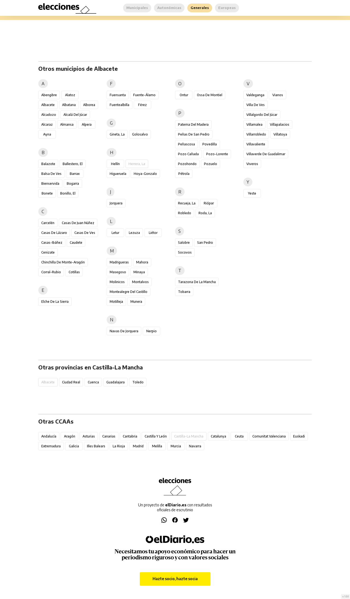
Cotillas (74, 272)
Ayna (47, 134)
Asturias (89, 436)
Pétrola (183, 174)
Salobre (184, 242)
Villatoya (280, 134)
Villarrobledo (256, 134)
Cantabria (130, 436)
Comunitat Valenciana (269, 436)
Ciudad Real (71, 382)
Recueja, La (187, 203)
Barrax (75, 174)
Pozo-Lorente (217, 154)
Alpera (87, 124)
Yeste (252, 193)
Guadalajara (115, 382)
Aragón (69, 436)
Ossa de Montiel (209, 95)
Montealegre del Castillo (128, 292)
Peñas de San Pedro (193, 134)
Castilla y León (156, 436)
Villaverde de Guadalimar (265, 154)
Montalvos (140, 282)
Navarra (195, 446)
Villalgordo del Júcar (261, 115)
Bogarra (73, 183)
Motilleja (116, 302)
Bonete (47, 193)
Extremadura (51, 446)
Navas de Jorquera (124, 331)
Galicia (74, 446)
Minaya (139, 272)
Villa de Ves (255, 105)
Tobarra (184, 292)
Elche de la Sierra (55, 302)
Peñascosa (186, 144)
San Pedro (205, 242)
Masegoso (118, 272)
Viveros (252, 164)
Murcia (176, 446)
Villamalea (254, 124)
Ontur (184, 95)
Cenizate (48, 252)
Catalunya (218, 436)
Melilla (157, 446)
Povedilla (209, 144)
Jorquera (116, 203)
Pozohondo (187, 164)
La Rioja (119, 446)
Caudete (76, 242)
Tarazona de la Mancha (197, 282)
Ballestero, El (73, 164)
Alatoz (70, 95)
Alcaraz (47, 124)
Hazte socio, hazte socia (175, 578)
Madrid (138, 446)
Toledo (138, 382)
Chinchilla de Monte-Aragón (63, 262)
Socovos (185, 252)
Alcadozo (48, 115)
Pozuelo (210, 164)
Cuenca (93, 382)
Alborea (89, 105)
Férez (142, 105)
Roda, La (205, 213)
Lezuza (134, 233)
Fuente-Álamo (144, 95)
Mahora (142, 262)
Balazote (48, 164)
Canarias (108, 436)
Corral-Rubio (51, 272)
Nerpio (151, 331)
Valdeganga (255, 95)
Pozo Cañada (188, 154)
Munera (136, 302)
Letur (115, 233)
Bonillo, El (67, 193)
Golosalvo (140, 134)
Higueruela (118, 174)
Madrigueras (119, 262)
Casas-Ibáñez (51, 242)
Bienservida (50, 183)
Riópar (209, 203)
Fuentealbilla (119, 105)
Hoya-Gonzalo (145, 174)
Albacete (48, 105)
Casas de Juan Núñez (78, 223)
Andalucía (48, 436)
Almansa (67, 124)
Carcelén (47, 223)
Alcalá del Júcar (75, 115)
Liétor (153, 233)
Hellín (115, 164)
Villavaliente (255, 144)
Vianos (277, 95)
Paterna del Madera (193, 124)
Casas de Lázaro (54, 233)
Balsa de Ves (51, 174)
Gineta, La (117, 134)
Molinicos (117, 282)
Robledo (184, 213)
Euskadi (299, 436)
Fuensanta (118, 95)
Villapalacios (279, 124)
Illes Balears (96, 446)
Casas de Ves (84, 233)
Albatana (69, 105)
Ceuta (239, 436)
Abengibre (49, 95)
